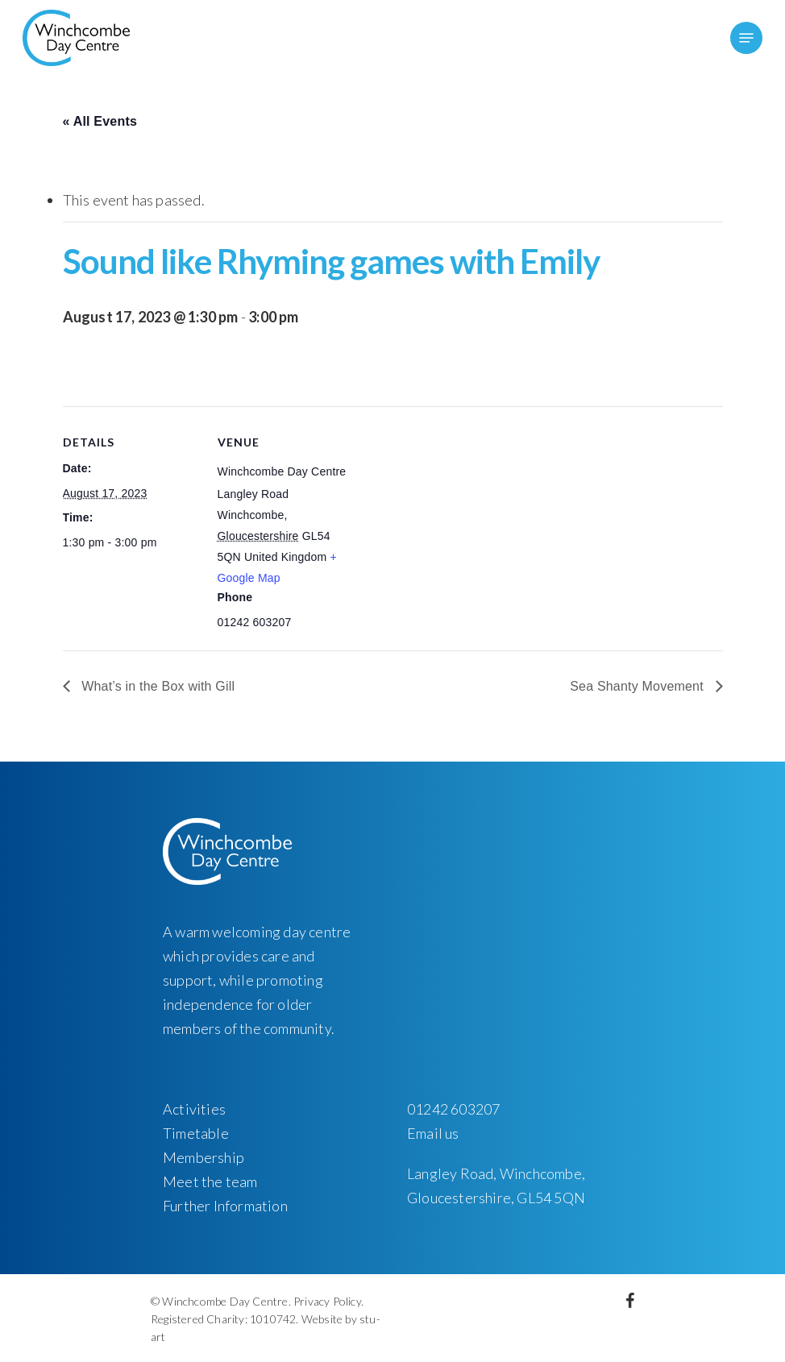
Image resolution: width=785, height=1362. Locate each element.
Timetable (196, 1133)
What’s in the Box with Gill (156, 686)
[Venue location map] (457, 518)
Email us (433, 1133)
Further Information (225, 1206)
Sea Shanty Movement (638, 686)
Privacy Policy (327, 1301)
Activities (194, 1109)
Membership (203, 1157)
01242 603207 (453, 1109)
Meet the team (210, 1181)
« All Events (100, 121)
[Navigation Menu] (746, 38)
